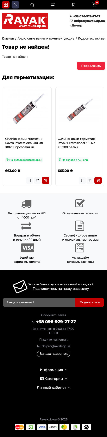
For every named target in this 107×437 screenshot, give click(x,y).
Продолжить (91, 66)
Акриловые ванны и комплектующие (46, 38)
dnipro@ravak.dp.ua (87, 21)
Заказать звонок (54, 354)
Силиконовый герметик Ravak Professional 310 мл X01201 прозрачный (24, 143)
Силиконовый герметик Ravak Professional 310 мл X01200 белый (76, 143)
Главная (8, 38)
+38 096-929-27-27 (85, 16)
